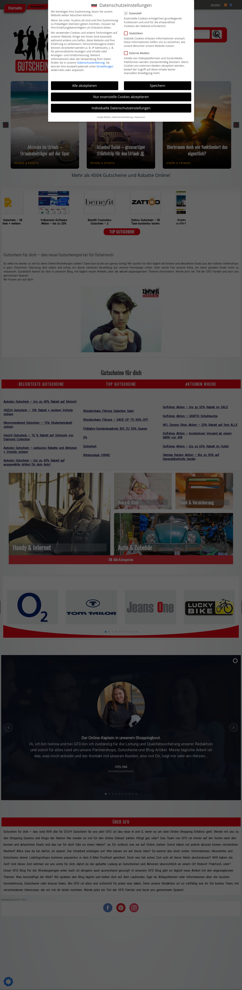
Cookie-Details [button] (103, 117)
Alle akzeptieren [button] (84, 85)
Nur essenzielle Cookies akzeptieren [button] (121, 96)
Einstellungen (105, 66)
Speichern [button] (157, 85)
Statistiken (135, 33)
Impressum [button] (140, 117)
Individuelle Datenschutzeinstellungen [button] (121, 108)
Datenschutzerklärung (91, 62)
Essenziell (134, 13)
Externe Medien (138, 53)
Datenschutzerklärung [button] (122, 117)
